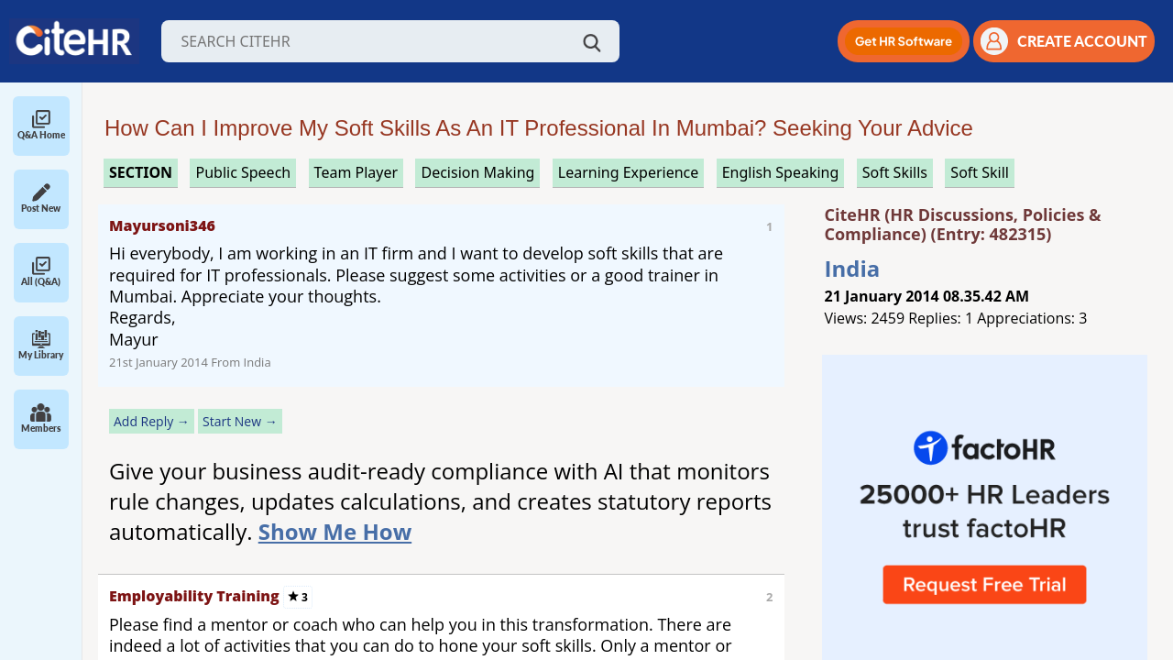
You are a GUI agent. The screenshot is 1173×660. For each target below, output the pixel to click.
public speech (243, 172)
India (853, 268)
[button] (904, 41)
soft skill (979, 172)
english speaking (780, 172)
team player (356, 172)
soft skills (894, 172)
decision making (477, 172)
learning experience (628, 172)
